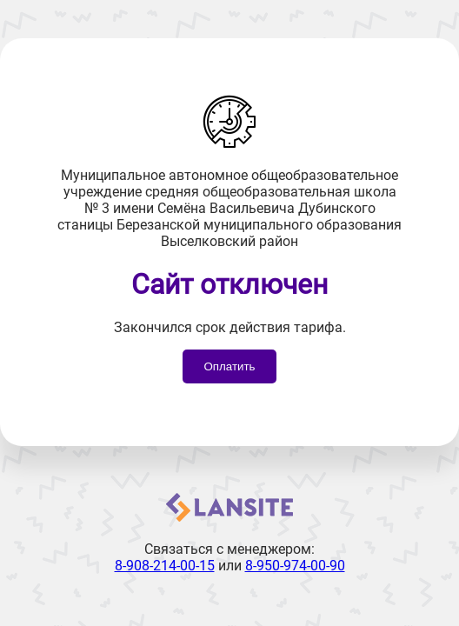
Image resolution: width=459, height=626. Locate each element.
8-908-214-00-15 (165, 565)
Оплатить (229, 366)
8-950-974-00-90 (295, 565)
